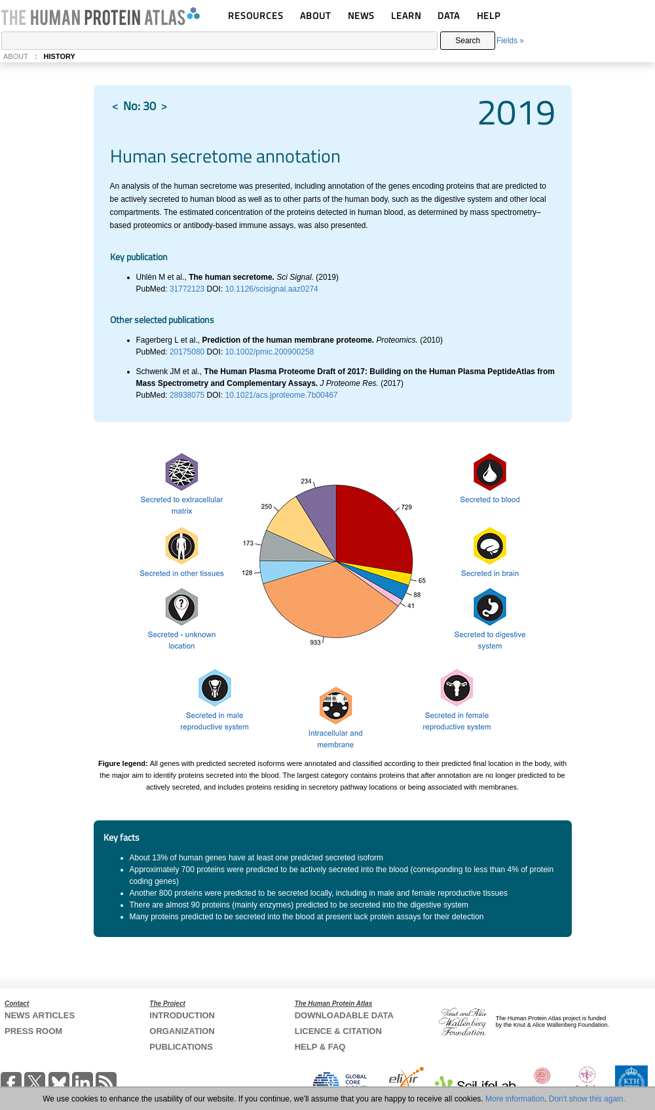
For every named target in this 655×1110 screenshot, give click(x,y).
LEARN (406, 15)
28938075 (188, 395)
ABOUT (315, 15)
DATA (449, 15)
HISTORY (59, 56)
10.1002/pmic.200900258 (269, 351)
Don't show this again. (587, 1098)
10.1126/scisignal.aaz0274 (271, 289)
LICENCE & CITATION (338, 1031)
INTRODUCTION (182, 1015)
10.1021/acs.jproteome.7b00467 (281, 395)
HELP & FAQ (320, 1047)
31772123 (188, 289)
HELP (488, 15)
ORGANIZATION (181, 1031)
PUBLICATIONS (181, 1047)
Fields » (510, 40)
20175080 (188, 351)
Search (467, 40)
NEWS (361, 15)
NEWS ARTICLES (40, 1015)
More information (514, 1098)
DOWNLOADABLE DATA (344, 1015)
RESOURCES (256, 15)
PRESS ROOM (33, 1031)
